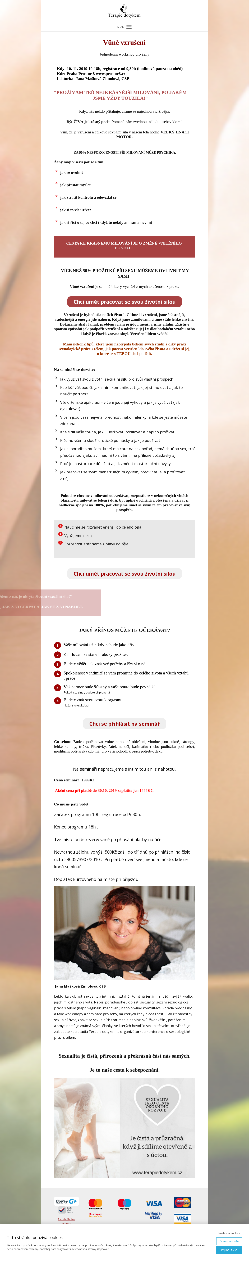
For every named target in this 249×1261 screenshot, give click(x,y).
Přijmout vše (229, 1250)
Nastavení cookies (229, 1233)
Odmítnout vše (229, 1241)
